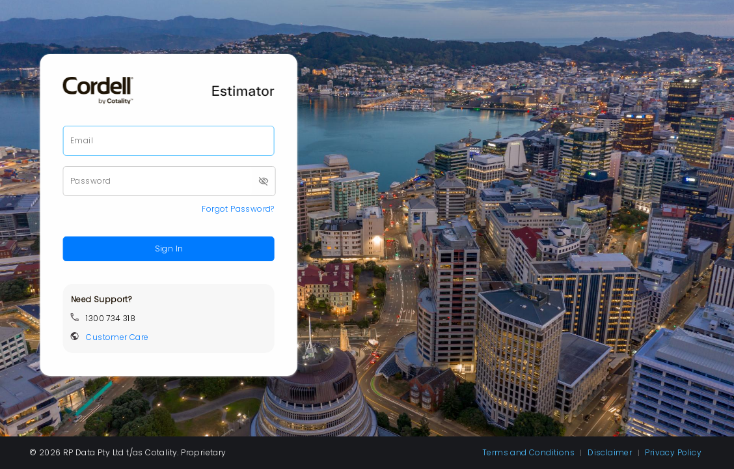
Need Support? (101, 299)
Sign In (169, 248)
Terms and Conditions (529, 452)
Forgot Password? (238, 208)
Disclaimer (611, 452)
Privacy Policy (673, 452)
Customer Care (117, 337)
